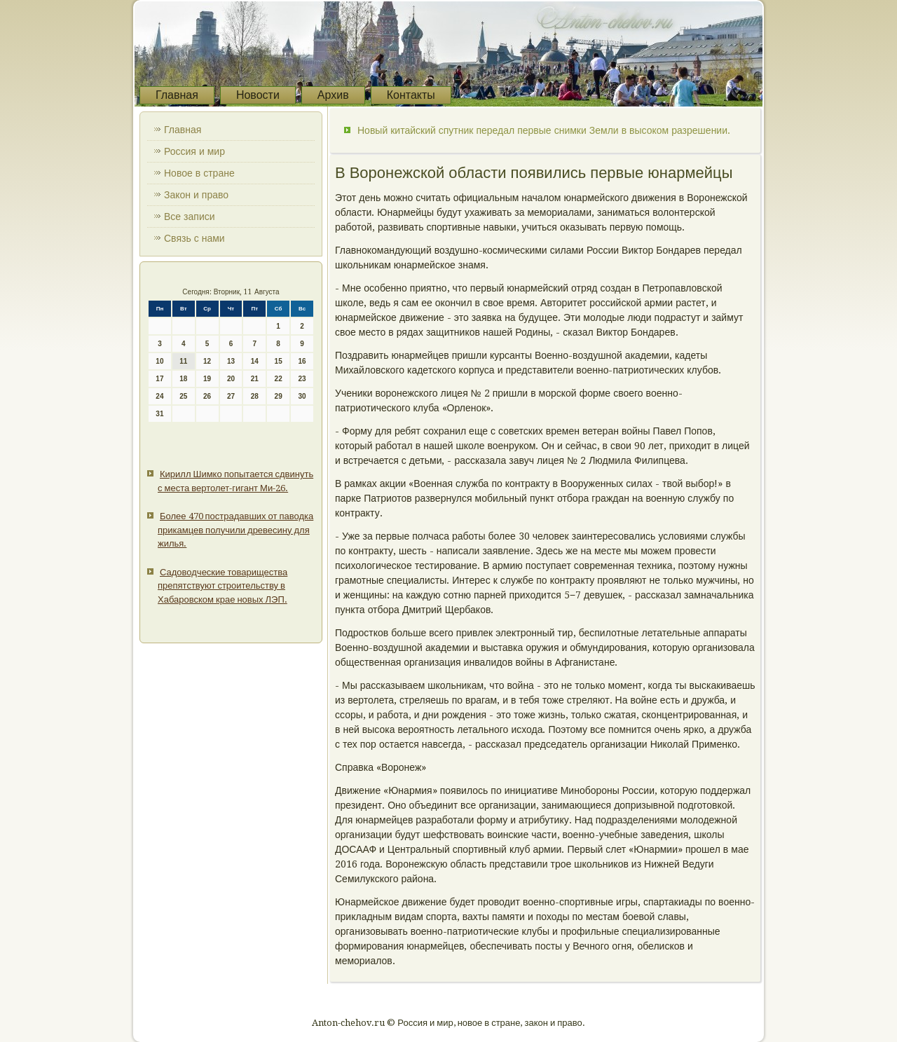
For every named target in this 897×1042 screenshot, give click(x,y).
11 (183, 361)
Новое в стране (199, 173)
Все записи (189, 216)
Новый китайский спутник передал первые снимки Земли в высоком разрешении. (543, 130)
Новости (258, 95)
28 (255, 396)
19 (207, 379)
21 (255, 379)
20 (231, 379)
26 (207, 396)
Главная (177, 95)
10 (159, 361)
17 (159, 379)
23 (302, 379)
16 (302, 361)
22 (278, 379)
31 (159, 414)
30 (302, 396)
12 (207, 361)
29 (278, 396)
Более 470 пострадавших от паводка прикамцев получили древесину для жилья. (235, 530)
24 (159, 396)
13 (231, 361)
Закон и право (196, 194)
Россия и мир (194, 151)
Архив (333, 95)
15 (278, 361)
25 (183, 396)
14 (255, 361)
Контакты (411, 95)
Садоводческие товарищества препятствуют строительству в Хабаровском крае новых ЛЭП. (222, 586)
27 (231, 396)
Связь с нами (194, 238)
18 (183, 379)
